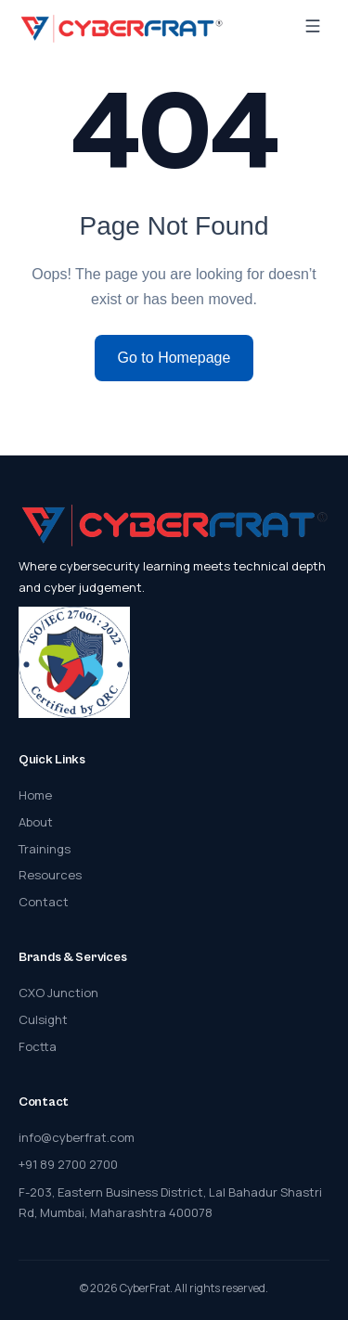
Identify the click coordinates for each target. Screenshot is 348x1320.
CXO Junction (58, 992)
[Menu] (312, 27)
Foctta (38, 1046)
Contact (44, 901)
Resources (50, 874)
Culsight (43, 1019)
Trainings (45, 848)
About (36, 822)
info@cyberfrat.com (77, 1137)
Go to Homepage (174, 357)
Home (35, 795)
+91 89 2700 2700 (68, 1164)
